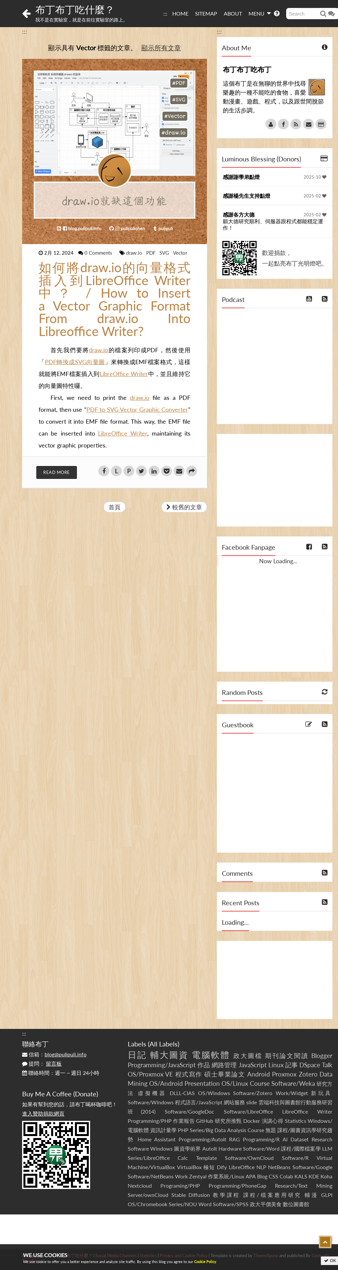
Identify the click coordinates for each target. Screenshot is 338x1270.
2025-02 (315, 195)
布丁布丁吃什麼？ (75, 9)
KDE (314, 1176)
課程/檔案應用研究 (272, 1195)
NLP (261, 1167)
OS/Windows (214, 1093)
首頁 (114, 507)
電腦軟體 (211, 1055)
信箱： (54, 1054)
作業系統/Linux (226, 1176)
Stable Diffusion (190, 1195)
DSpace (309, 1065)
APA (251, 1176)
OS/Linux (234, 1083)
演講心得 (273, 1121)
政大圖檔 (247, 1055)
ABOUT (233, 13)
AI (285, 1139)
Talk (327, 1065)
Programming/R (261, 1139)
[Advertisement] (274, 480)
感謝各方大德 (238, 214)
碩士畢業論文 (224, 1074)
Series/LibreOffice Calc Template (172, 1158)
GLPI (326, 1195)
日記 (137, 1055)
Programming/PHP (150, 1121)
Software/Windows (151, 1102)
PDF (151, 253)
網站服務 (234, 1102)
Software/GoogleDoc (189, 1111)
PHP (183, 1130)
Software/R (295, 1158)
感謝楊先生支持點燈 (246, 195)
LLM (327, 1148)
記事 (291, 1065)
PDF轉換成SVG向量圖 (75, 361)
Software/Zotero (252, 1093)
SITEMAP (206, 13)
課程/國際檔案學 (301, 1148)
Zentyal (198, 1176)
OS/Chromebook (147, 1204)
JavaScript (253, 1065)
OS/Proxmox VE (150, 1074)
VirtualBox (189, 1167)
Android (258, 1074)
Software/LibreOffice (248, 1111)
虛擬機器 (152, 1093)
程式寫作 (188, 1074)
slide (251, 1102)
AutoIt (209, 1148)
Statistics (295, 1121)
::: (165, 13)
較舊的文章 (184, 507)
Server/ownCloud (148, 1195)
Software (138, 1148)
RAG (234, 1139)
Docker (251, 1121)
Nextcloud (140, 1185)
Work (181, 1176)
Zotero (308, 1074)
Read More (56, 472)
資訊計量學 (163, 1130)
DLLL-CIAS (182, 1093)
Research (322, 1139)
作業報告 (184, 1121)
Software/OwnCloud (249, 1158)
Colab (286, 1176)
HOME (180, 13)
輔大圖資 (169, 1055)
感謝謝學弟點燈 (241, 177)
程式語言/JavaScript (198, 1102)
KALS (300, 1176)
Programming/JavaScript (162, 1065)
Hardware (230, 1148)
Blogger (321, 1055)
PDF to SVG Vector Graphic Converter (137, 409)
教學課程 (226, 1195)
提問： (42, 1063)
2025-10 (315, 177)
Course (260, 1083)
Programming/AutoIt (202, 1139)
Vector (180, 253)
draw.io (135, 253)
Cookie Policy (205, 1261)
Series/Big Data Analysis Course (227, 1130)
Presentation (202, 1083)
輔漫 (311, 1195)
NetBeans (279, 1167)
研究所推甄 (228, 1121)
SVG (164, 253)
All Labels (164, 1044)
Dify (222, 1167)
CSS (273, 1176)
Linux (276, 1065)
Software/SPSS (231, 1204)
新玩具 (321, 1093)
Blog (262, 1176)
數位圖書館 (296, 1204)
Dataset (299, 1139)
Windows (161, 1148)
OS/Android (166, 1083)
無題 (270, 1130)
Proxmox (284, 1074)
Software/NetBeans (151, 1176)
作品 (203, 1065)
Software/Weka (293, 1083)
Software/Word (261, 1148)
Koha (326, 1176)
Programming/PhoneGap (237, 1185)
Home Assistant (157, 1139)
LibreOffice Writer (124, 373)
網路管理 (224, 1065)
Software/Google (312, 1167)
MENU (260, 13)
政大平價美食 (266, 1204)
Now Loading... (278, 561)
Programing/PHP (180, 1185)
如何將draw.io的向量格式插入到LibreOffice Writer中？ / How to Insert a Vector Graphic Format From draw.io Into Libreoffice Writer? (114, 299)
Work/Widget (292, 1093)
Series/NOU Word (190, 1204)
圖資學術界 (187, 1148)
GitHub (204, 1121)
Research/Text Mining (303, 1185)
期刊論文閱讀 (287, 1055)
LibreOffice (241, 1167)
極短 (209, 1167)
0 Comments (99, 253)
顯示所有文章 (161, 48)
